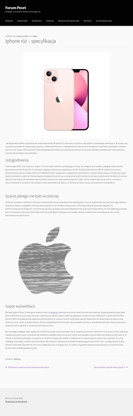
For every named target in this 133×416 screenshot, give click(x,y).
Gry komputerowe (104, 20)
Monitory (88, 20)
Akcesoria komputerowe (68, 20)
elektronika (22, 20)
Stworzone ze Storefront (16, 401)
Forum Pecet (15, 7)
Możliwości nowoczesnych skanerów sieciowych (28, 367)
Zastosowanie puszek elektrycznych (109, 367)
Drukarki (9, 20)
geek (35, 36)
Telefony (50, 20)
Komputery (37, 20)
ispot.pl (54, 312)
